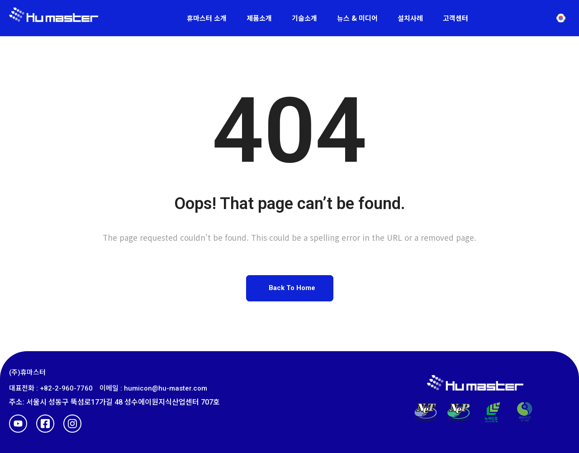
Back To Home (292, 288)
